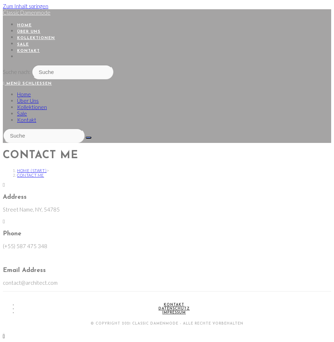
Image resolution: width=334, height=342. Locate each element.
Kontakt (26, 120)
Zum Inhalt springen (25, 6)
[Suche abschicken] (88, 138)
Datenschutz (174, 309)
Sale (22, 113)
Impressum (174, 313)
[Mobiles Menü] (27, 84)
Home (24, 94)
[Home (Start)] (32, 170)
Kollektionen (32, 107)
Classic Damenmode (26, 12)
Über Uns (28, 100)
